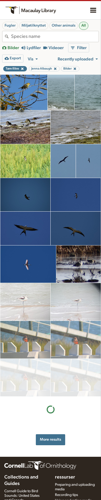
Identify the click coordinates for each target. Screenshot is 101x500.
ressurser (65, 440)
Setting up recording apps (76, 491)
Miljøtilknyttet (34, 25)
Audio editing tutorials (72, 486)
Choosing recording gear (75, 497)
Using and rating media (73, 463)
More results (50, 402)
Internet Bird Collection (22, 474)
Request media (66, 469)
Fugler (10, 25)
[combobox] (55, 36)
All (83, 25)
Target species (66, 474)
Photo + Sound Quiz (71, 480)
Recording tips (66, 457)
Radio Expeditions (18, 468)
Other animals (63, 25)
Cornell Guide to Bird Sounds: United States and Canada (22, 458)
